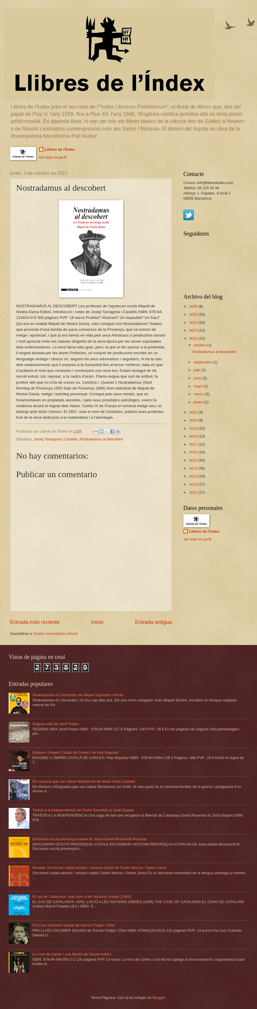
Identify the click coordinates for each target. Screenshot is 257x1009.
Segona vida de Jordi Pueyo (55, 724)
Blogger (158, 997)
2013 (193, 476)
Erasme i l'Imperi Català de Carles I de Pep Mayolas (75, 752)
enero (198, 402)
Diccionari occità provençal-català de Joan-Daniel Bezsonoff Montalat (89, 839)
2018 (193, 436)
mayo (198, 386)
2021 (193, 412)
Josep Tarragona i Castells (55, 439)
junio (197, 378)
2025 (193, 314)
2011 (193, 492)
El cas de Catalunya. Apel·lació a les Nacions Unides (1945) (81, 896)
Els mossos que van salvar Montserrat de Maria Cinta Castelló (83, 781)
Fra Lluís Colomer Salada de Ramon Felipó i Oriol (73, 925)
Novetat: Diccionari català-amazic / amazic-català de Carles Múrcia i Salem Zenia (99, 867)
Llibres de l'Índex (60, 149)
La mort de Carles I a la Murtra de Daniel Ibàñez (72, 954)
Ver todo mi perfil (53, 157)
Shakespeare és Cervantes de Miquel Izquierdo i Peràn (78, 695)
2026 (193, 306)
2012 (193, 484)
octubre (200, 345)
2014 (193, 468)
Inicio (97, 622)
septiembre (203, 362)
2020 (193, 420)
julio (197, 370)
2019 (193, 428)
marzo (199, 394)
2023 (193, 330)
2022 (193, 338)
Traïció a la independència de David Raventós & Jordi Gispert (83, 810)
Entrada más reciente (34, 622)
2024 (193, 322)
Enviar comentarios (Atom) (56, 633)
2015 (193, 460)
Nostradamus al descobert (101, 439)
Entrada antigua (153, 622)
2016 (193, 452)
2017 (193, 444)
